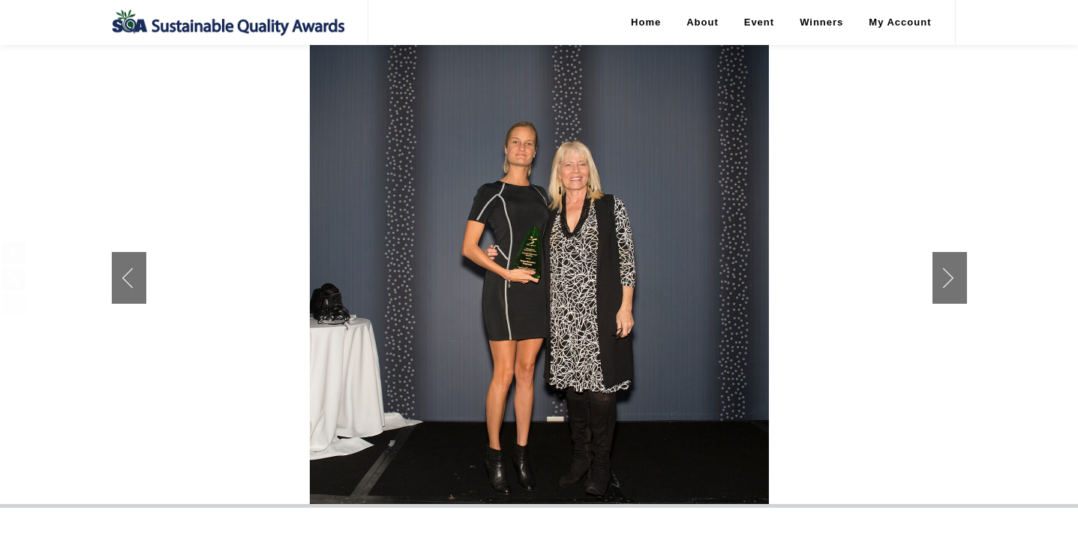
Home (646, 22)
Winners (821, 22)
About (702, 22)
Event (759, 22)
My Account (900, 22)
